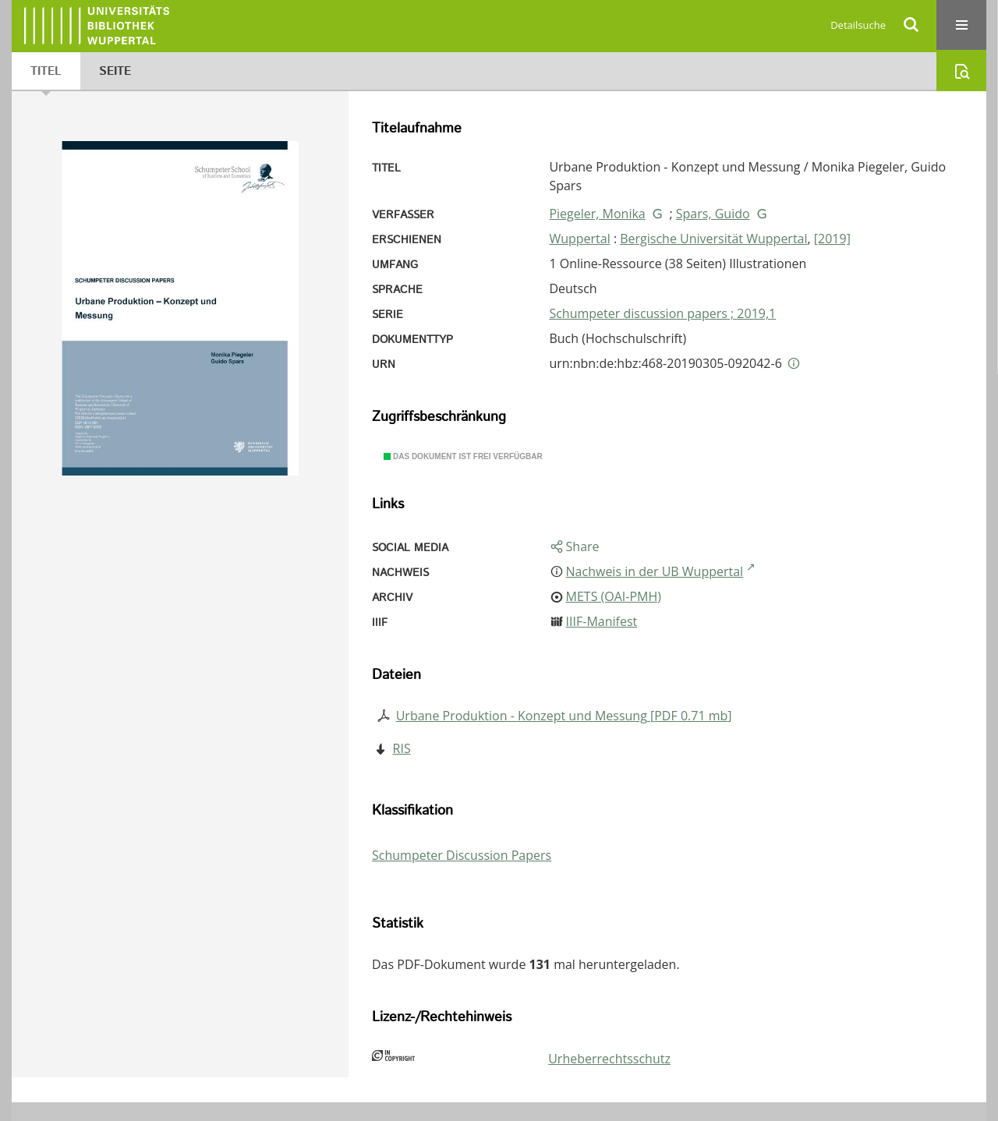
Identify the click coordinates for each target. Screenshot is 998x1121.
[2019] (832, 238)
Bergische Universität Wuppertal (713, 238)
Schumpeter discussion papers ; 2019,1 (662, 313)
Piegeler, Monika (597, 213)
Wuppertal (579, 238)
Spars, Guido (713, 213)
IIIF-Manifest (602, 621)
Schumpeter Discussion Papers (461, 855)
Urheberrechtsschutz (609, 1058)
